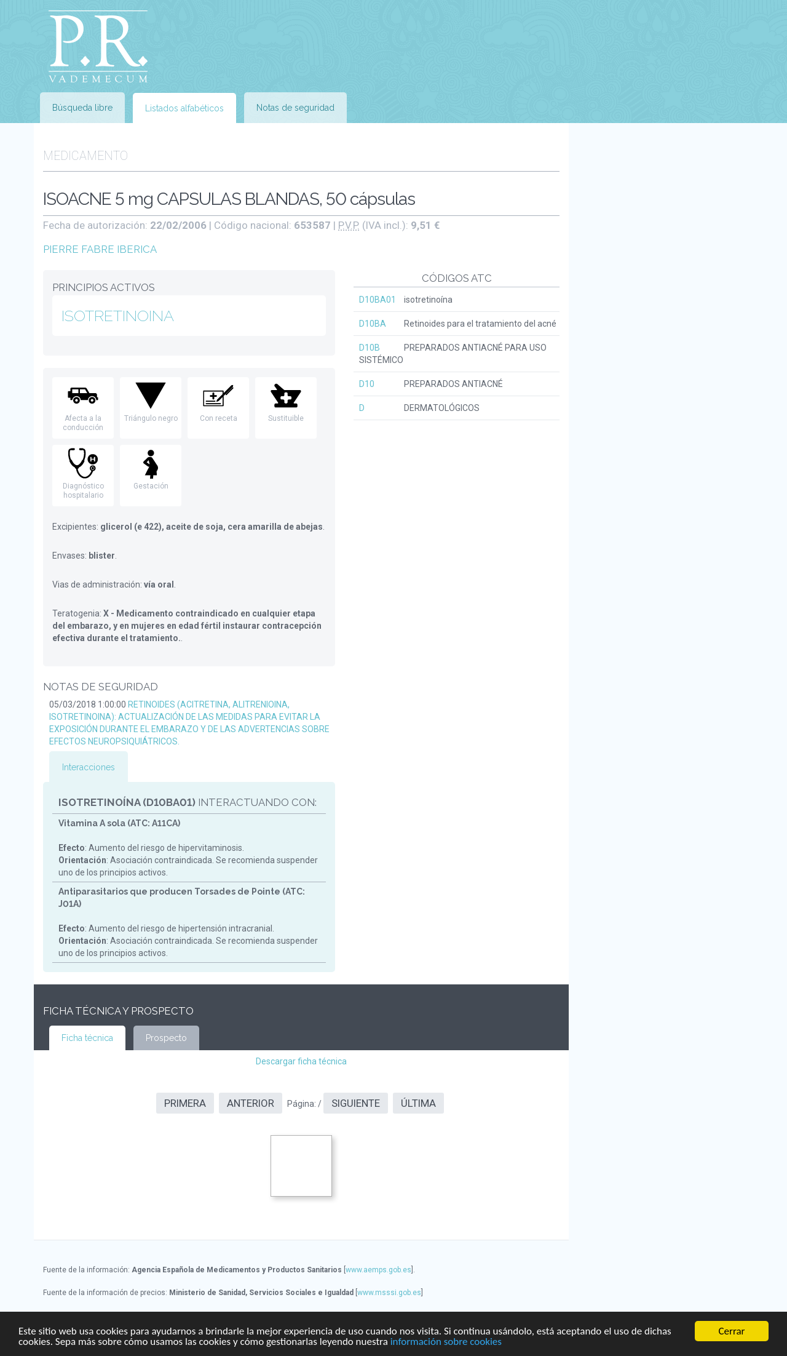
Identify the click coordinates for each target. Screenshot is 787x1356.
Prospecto (166, 1038)
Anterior (250, 1103)
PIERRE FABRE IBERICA (100, 249)
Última (418, 1103)
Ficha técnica (87, 1038)
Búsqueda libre (82, 108)
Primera (185, 1103)
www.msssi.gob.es (389, 1292)
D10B (369, 348)
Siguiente (355, 1103)
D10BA (372, 324)
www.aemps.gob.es (378, 1270)
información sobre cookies (446, 1342)
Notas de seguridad (295, 108)
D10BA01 (377, 300)
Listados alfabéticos (184, 108)
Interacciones (88, 767)
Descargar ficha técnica (301, 1061)
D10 (366, 384)
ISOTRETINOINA (117, 315)
